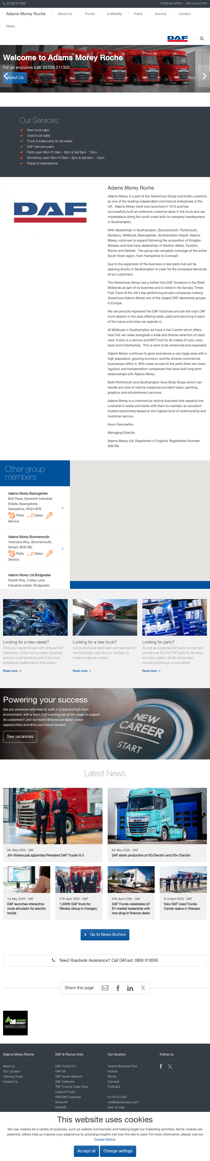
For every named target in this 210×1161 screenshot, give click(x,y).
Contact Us (10, 1081)
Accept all (86, 1151)
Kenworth (61, 1102)
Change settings (118, 1151)
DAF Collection (196, 3)
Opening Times (13, 1076)
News (10, 26)
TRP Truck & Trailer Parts (71, 1087)
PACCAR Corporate (68, 1097)
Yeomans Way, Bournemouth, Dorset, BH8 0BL (30, 548)
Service (161, 14)
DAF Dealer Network (68, 1076)
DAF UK (60, 1071)
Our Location (11, 1071)
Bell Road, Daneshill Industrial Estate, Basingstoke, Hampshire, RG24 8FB (30, 507)
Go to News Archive (105, 935)
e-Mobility (114, 14)
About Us (65, 14)
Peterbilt (60, 1107)
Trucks (89, 14)
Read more (10, 671)
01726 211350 (14, 3)
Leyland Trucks (65, 1092)
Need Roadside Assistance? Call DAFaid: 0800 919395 (105, 960)
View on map (116, 1107)
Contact (185, 14)
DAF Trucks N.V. (66, 1066)
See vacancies (20, 737)
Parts (138, 14)
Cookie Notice (104, 1139)
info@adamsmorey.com (123, 1102)
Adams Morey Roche (26, 14)
